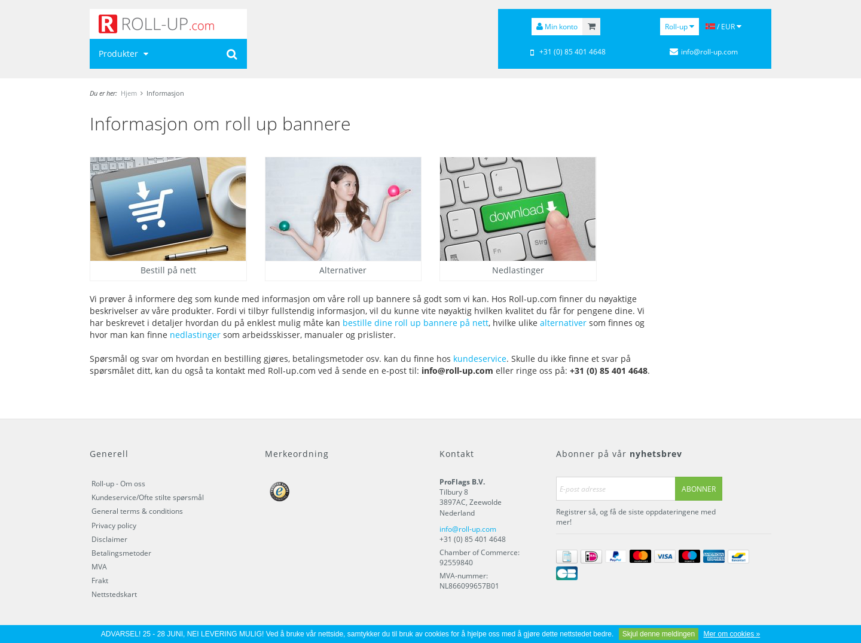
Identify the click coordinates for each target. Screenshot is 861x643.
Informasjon (165, 93)
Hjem (129, 93)
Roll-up (679, 27)
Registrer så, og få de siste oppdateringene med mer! (636, 517)
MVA (99, 567)
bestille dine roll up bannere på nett (415, 322)
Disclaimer (109, 539)
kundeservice (479, 358)
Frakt (99, 580)
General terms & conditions (137, 511)
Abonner (699, 489)
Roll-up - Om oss (118, 484)
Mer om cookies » (731, 634)
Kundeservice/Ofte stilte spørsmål (147, 497)
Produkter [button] (125, 53)
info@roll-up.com (467, 529)
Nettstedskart (114, 594)
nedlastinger (195, 334)
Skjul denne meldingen (658, 634)
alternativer (563, 322)
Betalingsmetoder (121, 553)
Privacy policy (113, 525)
